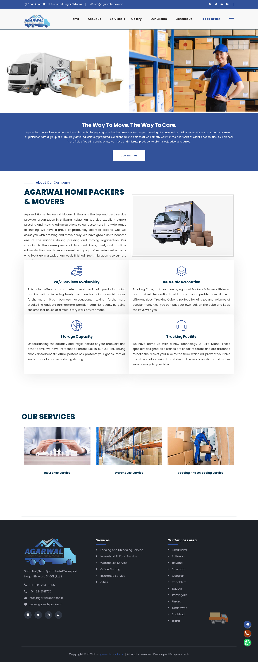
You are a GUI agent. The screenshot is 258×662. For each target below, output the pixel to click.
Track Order (210, 19)
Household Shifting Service (118, 556)
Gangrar (178, 576)
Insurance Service (112, 576)
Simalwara (179, 550)
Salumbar (179, 569)
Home (74, 19)
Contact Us (184, 19)
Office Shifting (110, 569)
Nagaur (177, 589)
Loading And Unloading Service (121, 550)
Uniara (176, 601)
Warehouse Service (114, 563)
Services (116, 19)
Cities (104, 582)
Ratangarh (179, 595)
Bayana (177, 563)
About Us (94, 19)
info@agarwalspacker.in (43, 598)
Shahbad (178, 614)
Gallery (136, 19)
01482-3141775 (37, 591)
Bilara (176, 621)
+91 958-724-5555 (39, 585)
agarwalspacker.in (112, 654)
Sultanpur (179, 556)
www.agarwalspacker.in (43, 604)
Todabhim (179, 582)
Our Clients (158, 19)
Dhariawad (179, 608)
